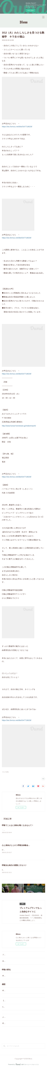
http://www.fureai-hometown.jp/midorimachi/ (19, 426)
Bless (23, 22)
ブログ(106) (5, 772)
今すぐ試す (30, 10)
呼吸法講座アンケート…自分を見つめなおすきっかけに (21, 1026)
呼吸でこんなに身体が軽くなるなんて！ (17, 825)
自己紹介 (5, 961)
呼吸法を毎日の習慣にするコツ (14, 866)
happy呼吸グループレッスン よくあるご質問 (18, 1010)
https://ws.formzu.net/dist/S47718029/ (17, 127)
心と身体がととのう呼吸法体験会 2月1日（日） (21, 845)
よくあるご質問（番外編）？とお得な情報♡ (17, 1020)
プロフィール (6, 955)
